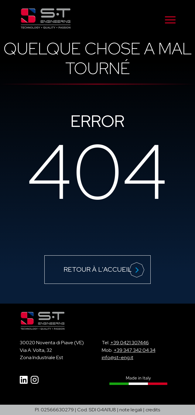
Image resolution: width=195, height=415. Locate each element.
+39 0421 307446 (129, 342)
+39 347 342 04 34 (135, 350)
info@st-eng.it (117, 357)
